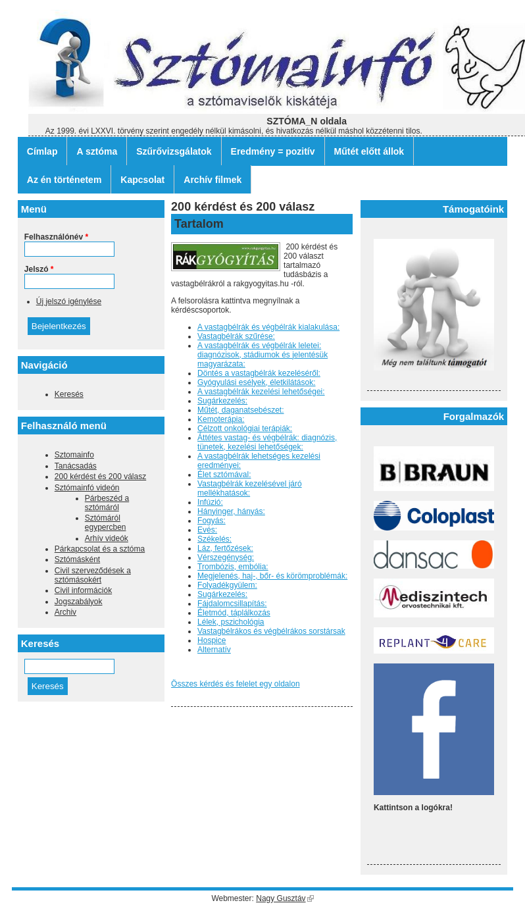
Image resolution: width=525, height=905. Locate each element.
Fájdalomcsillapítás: (231, 603)
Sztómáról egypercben (105, 522)
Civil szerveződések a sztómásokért (93, 575)
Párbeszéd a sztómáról (107, 503)
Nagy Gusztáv (284, 898)
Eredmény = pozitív (273, 151)
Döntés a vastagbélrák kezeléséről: (258, 373)
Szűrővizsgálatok (173, 151)
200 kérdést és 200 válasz (100, 476)
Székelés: (214, 539)
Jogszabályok (79, 601)
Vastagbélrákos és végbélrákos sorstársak (271, 631)
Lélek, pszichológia (230, 622)
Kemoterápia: (220, 419)
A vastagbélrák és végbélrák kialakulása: (268, 327)
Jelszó (39, 269)
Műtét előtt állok (369, 151)
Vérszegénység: (225, 557)
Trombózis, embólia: (232, 566)
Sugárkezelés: (222, 400)
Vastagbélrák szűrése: (236, 336)
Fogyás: (211, 520)
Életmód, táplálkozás (233, 612)
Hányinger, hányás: (231, 511)
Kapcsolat (142, 179)
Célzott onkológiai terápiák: (244, 428)
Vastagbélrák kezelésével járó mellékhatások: (249, 488)
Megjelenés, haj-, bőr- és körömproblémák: (272, 576)
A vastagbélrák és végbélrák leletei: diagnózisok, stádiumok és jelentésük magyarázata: (262, 355)
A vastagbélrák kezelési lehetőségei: (260, 391)
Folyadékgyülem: (227, 585)
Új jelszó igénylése (68, 301)
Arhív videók (106, 538)
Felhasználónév (56, 237)
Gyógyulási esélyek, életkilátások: (256, 382)
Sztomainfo (74, 454)
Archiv (65, 612)
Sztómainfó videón (87, 487)
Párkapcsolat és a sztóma (100, 549)
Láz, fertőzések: (225, 548)
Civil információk (83, 590)
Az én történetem (64, 179)
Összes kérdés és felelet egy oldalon (235, 683)
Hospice (211, 640)
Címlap (42, 151)
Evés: (207, 529)
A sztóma (96, 151)
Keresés (69, 394)
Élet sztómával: (224, 474)
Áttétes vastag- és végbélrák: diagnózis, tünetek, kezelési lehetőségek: (267, 442)
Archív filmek (212, 179)
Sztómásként (77, 559)
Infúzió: (210, 502)
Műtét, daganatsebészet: (240, 410)
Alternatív (214, 649)
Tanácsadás (76, 466)
